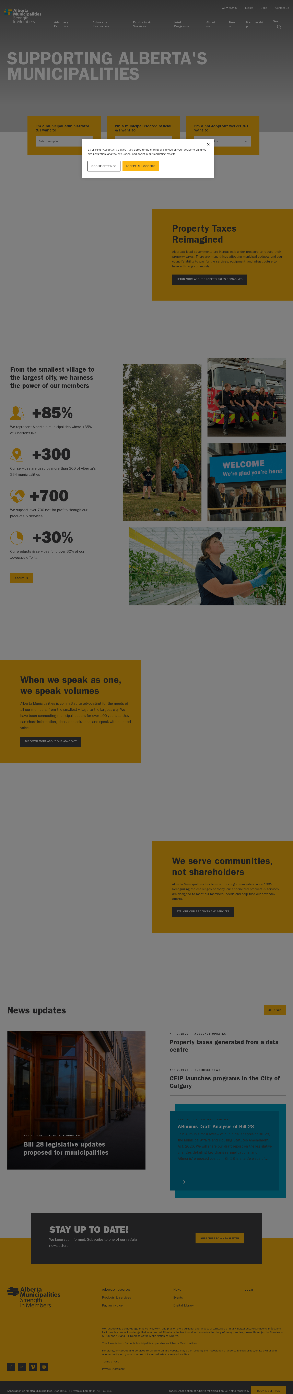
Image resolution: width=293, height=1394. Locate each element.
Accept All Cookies (140, 166)
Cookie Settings (104, 166)
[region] (148, 158)
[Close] (208, 144)
